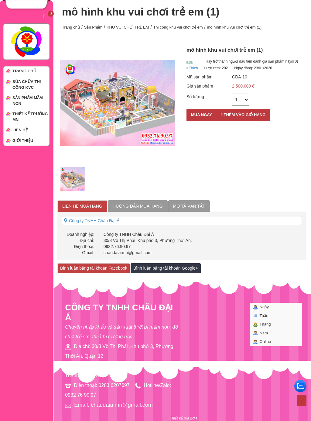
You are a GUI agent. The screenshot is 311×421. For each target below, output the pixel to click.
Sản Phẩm (93, 27)
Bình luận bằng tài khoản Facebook (93, 268)
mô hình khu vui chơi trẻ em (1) (234, 27)
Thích (192, 68)
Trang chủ (71, 27)
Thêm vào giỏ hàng (243, 114)
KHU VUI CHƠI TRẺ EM (128, 27)
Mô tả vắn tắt (189, 206)
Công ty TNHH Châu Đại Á (91, 220)
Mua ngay (201, 114)
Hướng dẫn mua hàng (138, 206)
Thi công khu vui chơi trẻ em (178, 27)
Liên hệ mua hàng (82, 206)
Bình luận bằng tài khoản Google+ (165, 268)
